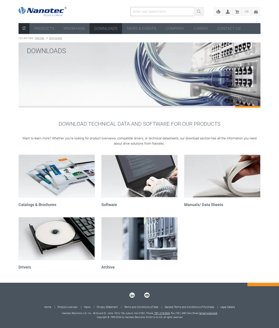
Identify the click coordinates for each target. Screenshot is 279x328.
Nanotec (39, 38)
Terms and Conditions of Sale (141, 307)
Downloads (105, 28)
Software (109, 204)
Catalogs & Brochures (37, 204)
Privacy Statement (107, 307)
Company (175, 28)
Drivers (25, 267)
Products (44, 28)
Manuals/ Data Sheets (203, 204)
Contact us (229, 28)
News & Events (141, 28)
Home (47, 307)
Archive (108, 267)
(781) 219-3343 (162, 313)
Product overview (68, 307)
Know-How (74, 28)
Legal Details (227, 307)
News (87, 307)
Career (201, 28)
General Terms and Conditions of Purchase (189, 307)
